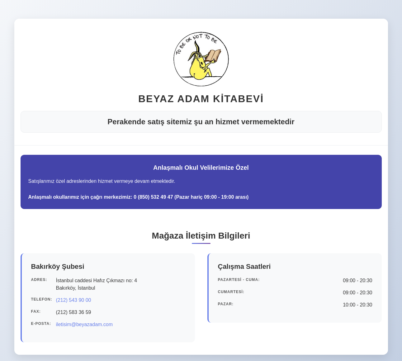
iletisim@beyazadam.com (84, 324)
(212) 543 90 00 (73, 300)
